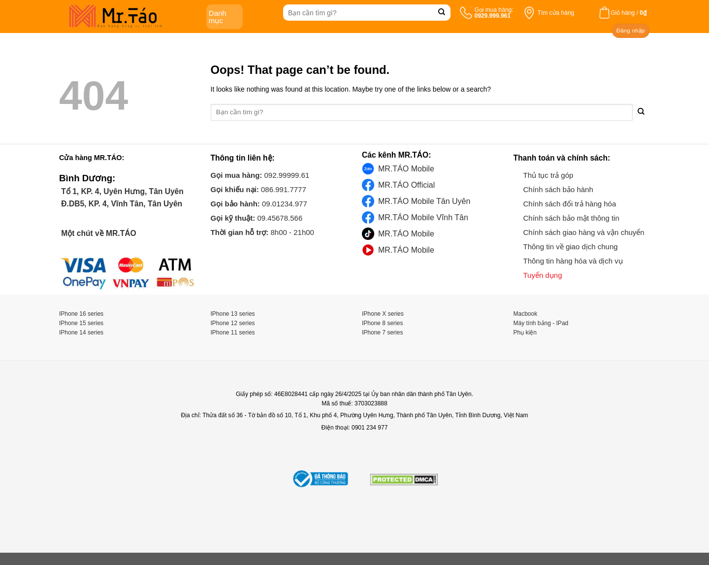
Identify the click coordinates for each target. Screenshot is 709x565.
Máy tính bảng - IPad (541, 323)
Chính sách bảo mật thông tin (571, 218)
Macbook (526, 313)
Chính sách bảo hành (558, 189)
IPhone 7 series (382, 332)
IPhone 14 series (81, 332)
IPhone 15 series (81, 323)
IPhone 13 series (233, 313)
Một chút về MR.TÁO (97, 233)
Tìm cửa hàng (556, 12)
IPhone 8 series (382, 323)
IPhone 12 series (233, 323)
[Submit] (442, 12)
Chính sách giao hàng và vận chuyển (584, 232)
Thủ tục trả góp (548, 175)
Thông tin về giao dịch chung (570, 246)
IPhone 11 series (233, 332)
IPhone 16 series (81, 313)
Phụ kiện (525, 332)
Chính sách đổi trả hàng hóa (569, 203)
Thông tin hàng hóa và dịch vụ (573, 261)
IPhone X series (383, 313)
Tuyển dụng (542, 275)
